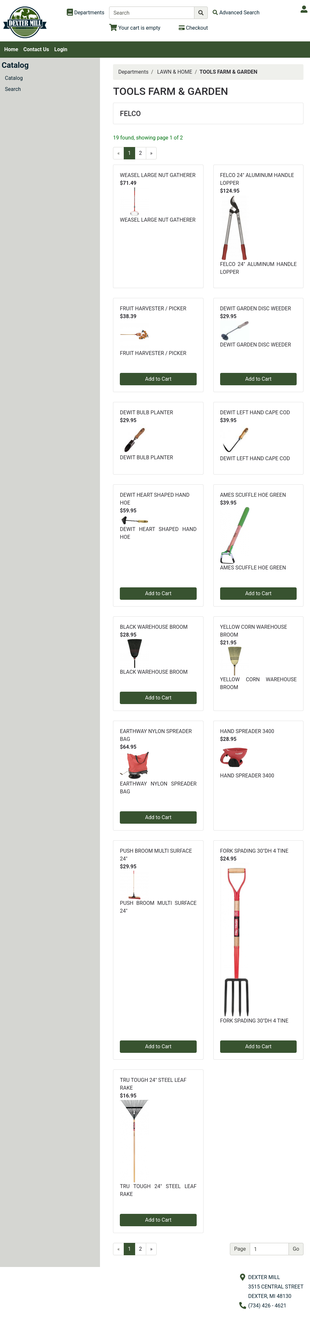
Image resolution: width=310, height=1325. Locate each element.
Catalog (14, 78)
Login (60, 49)
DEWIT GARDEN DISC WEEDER (255, 308)
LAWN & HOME (174, 72)
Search (13, 89)
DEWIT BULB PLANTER (146, 412)
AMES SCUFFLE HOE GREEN (253, 495)
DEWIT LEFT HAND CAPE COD (255, 412)
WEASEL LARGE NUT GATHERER (157, 175)
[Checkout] (193, 28)
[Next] (151, 153)
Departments (133, 72)
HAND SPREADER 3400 (247, 731)
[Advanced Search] (236, 12)
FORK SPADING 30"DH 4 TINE (254, 851)
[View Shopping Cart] (134, 28)
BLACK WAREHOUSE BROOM (154, 627)
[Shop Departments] (86, 13)
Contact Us (36, 49)
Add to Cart (158, 379)
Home (11, 49)
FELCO (130, 114)
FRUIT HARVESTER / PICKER (153, 308)
